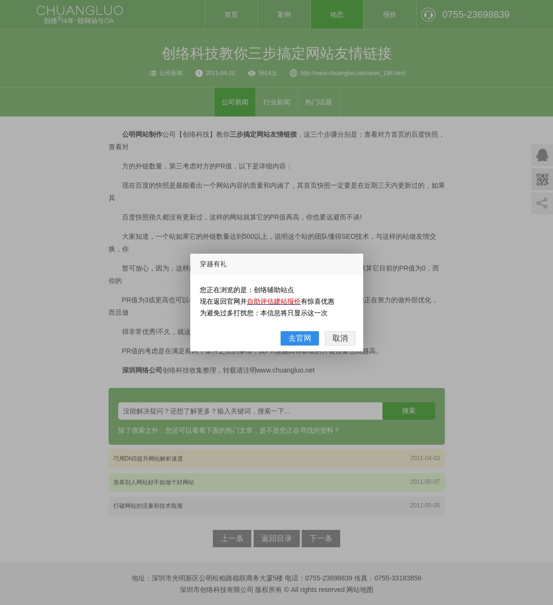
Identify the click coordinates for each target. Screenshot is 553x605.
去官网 (299, 338)
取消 (340, 338)
